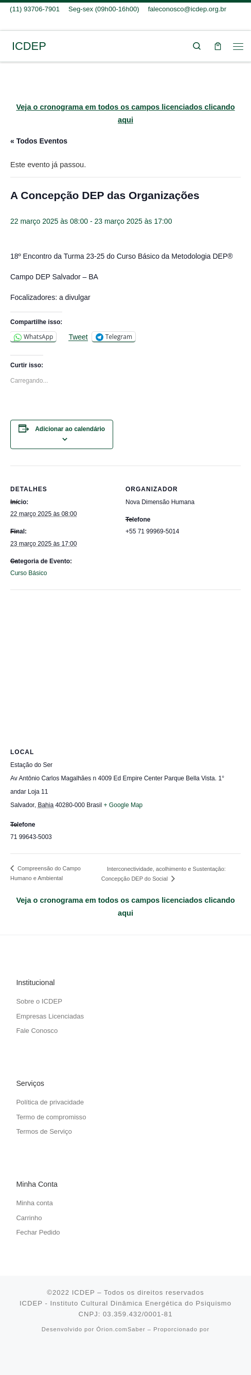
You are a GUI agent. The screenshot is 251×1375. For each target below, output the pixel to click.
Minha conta (34, 1203)
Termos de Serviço (43, 1131)
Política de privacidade (50, 1102)
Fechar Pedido (38, 1232)
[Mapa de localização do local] (125, 664)
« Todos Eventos (38, 141)
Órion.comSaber (120, 1329)
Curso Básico (28, 573)
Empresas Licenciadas (50, 1016)
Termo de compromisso (51, 1117)
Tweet (77, 337)
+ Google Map (123, 805)
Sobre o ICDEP (39, 1001)
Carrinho (29, 1218)
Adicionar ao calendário (70, 429)
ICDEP (83, 1292)
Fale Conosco (37, 1030)
